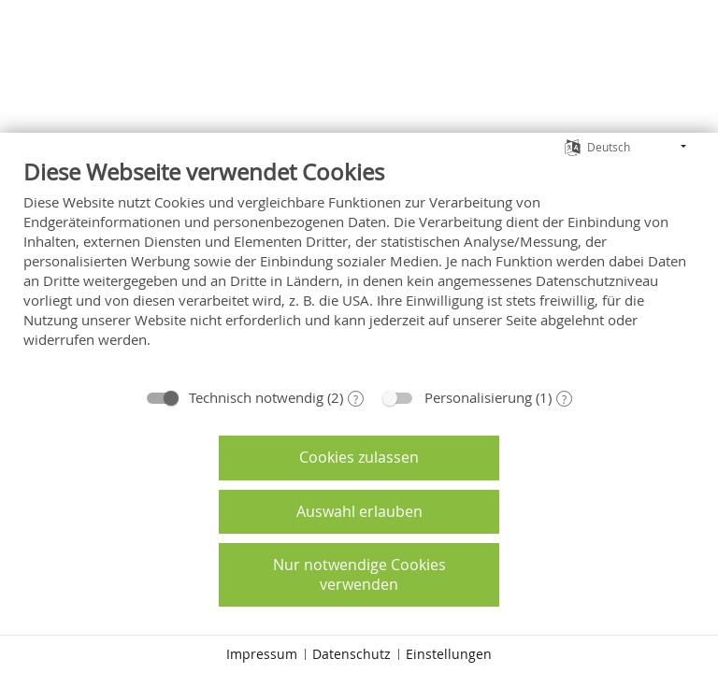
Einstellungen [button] (449, 654)
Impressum (261, 654)
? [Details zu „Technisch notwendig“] (355, 399)
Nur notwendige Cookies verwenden (359, 574)
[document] (359, 267)
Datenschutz (351, 654)
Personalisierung (478, 397)
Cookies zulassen (359, 457)
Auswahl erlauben (359, 511)
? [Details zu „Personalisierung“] (564, 399)
